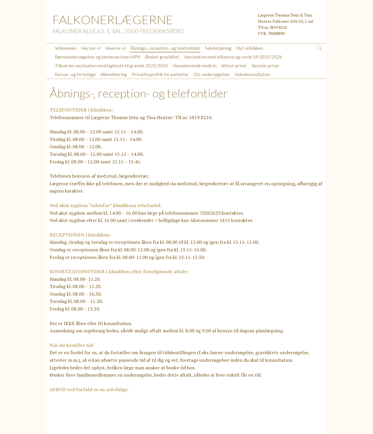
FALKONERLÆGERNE (112, 19)
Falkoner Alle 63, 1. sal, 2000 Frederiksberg (118, 30)
